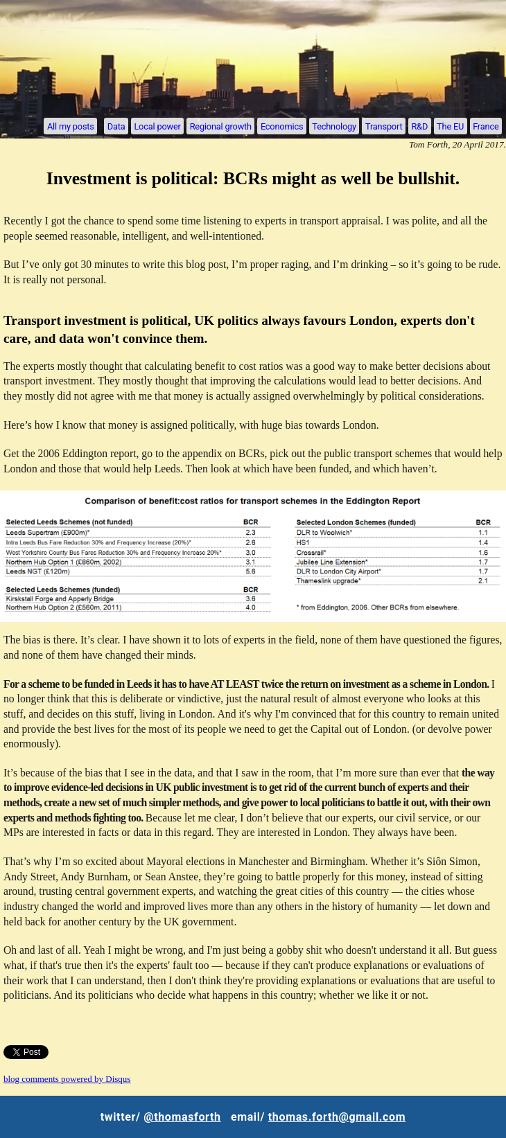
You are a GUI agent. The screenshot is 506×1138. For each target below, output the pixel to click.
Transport (383, 126)
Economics (282, 126)
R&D (419, 126)
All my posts (70, 126)
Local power (157, 126)
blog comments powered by (66, 1079)
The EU (450, 126)
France (485, 126)
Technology (334, 126)
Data (116, 126)
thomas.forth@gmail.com (336, 1116)
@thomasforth (181, 1116)
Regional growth (221, 126)
